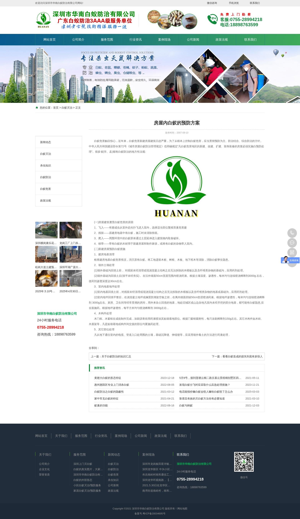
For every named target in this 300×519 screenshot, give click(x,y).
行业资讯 (136, 39)
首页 (56, 107)
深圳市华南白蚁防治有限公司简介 (88, 474)
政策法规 (222, 39)
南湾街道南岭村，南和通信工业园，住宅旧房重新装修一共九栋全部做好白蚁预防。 (157, 490)
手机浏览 (234, 3)
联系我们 (255, 3)
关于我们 (61, 435)
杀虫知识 (45, 165)
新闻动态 (45, 142)
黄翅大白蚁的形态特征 (107, 377)
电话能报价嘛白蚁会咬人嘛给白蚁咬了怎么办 (206, 391)
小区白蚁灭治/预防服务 (87, 485)
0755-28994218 (292, 233)
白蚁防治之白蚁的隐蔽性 (109, 391)
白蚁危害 (45, 188)
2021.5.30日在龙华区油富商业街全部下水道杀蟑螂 (157, 485)
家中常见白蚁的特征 (106, 398)
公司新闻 (193, 39)
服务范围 (107, 39)
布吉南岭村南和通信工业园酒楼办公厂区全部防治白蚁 (157, 474)
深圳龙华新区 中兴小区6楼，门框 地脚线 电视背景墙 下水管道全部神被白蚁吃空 (157, 469)
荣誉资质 (44, 474)
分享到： (94, 348)
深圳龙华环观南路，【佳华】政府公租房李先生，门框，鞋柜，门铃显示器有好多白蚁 (157, 479)
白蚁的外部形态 (82, 479)
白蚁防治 (45, 177)
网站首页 (49, 39)
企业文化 (44, 469)
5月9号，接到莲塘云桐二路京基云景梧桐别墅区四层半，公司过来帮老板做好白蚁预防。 (210, 377)
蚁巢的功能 (101, 405)
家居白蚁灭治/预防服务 (87, 490)
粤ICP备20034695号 (154, 513)
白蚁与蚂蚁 (186, 405)
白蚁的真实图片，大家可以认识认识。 (88, 469)
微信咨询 (212, 3)
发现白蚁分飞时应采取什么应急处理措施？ (204, 384)
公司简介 (78, 39)
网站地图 (182, 508)
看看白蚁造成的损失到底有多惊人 (243, 356)
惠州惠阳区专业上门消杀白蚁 (111, 384)
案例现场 (164, 39)
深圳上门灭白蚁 (82, 463)
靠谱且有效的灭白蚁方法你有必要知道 (202, 398)
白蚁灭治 (67, 107)
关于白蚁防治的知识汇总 (116, 356)
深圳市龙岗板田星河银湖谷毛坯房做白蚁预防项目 (157, 463)
